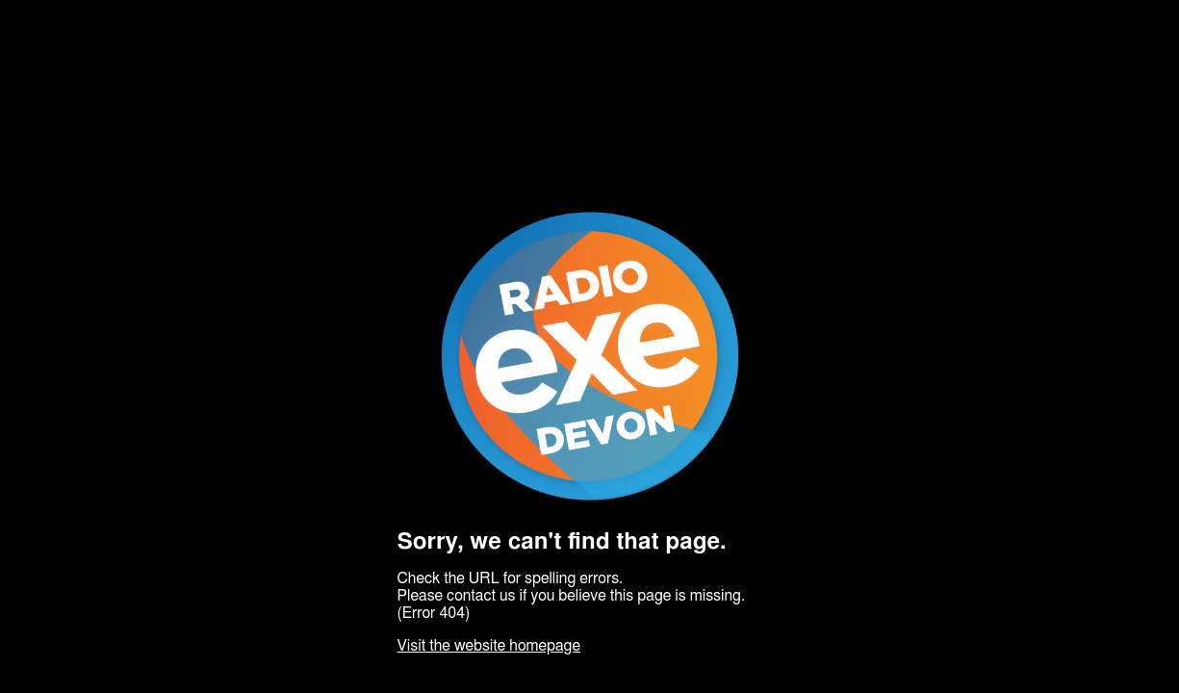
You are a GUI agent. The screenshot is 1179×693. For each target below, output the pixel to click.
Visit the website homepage (488, 646)
